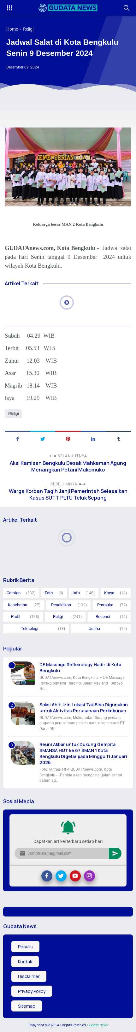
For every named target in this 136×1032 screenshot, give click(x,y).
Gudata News (97, 1025)
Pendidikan (61, 604)
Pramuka (105, 604)
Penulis (25, 947)
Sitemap (26, 1006)
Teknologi (29, 628)
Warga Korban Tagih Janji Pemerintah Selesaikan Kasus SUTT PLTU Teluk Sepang (68, 494)
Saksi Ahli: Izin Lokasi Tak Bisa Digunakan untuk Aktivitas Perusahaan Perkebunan (83, 708)
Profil (15, 616)
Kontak (25, 961)
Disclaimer (29, 976)
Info (76, 592)
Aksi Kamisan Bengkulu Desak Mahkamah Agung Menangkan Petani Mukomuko (68, 466)
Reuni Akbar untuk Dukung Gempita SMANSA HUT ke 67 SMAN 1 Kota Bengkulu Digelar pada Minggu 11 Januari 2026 (83, 753)
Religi (14, 414)
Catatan (14, 592)
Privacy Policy (31, 991)
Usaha (94, 628)
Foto (49, 592)
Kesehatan (17, 604)
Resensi (103, 616)
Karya (109, 592)
